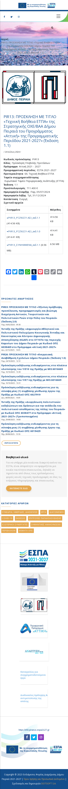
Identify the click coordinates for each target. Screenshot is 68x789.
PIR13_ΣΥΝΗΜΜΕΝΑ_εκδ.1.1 (24, 244)
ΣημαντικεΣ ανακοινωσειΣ (46, 524)
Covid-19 (7, 518)
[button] (34, 87)
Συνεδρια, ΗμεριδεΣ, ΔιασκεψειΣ (20, 512)
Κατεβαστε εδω (19, 488)
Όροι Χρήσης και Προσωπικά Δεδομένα (44, 778)
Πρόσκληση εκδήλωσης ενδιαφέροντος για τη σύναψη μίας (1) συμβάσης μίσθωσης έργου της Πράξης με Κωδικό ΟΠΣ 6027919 (30, 391)
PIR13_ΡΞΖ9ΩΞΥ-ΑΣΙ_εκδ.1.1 (24, 217)
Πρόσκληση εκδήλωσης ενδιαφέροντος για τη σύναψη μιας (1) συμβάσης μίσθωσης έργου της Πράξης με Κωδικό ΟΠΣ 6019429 (30, 427)
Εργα (43, 512)
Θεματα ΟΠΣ (26, 530)
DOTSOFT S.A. (48, 783)
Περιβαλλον (8, 530)
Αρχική (4, 39)
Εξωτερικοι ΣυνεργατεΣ (15, 524)
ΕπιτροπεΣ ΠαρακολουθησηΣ (45, 518)
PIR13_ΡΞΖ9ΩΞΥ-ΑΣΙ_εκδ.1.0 (24, 231)
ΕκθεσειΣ (20, 518)
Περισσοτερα (11, 443)
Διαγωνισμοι (57, 512)
